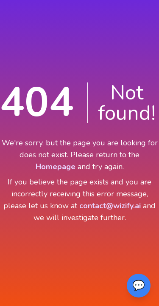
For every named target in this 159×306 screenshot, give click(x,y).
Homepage (55, 167)
